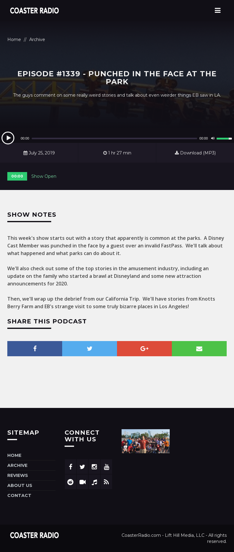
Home (14, 39)
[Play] (8, 138)
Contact (19, 495)
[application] (117, 138)
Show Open (43, 176)
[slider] (114, 138)
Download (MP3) (195, 153)
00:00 (17, 176)
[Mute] (212, 138)
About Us (19, 485)
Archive (37, 39)
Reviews (17, 475)
